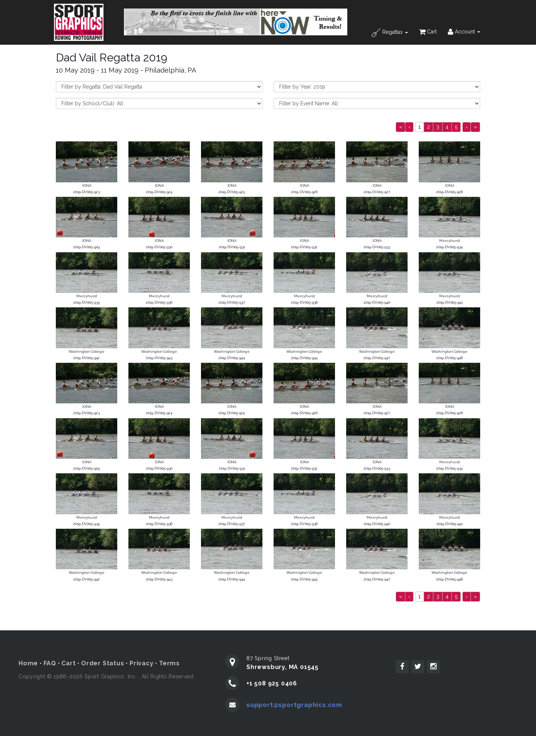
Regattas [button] (389, 32)
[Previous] (400, 127)
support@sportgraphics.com (294, 704)
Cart (428, 32)
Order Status (102, 663)
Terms (169, 663)
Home (28, 663)
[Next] (466, 127)
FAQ (50, 663)
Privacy (142, 663)
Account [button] (464, 32)
